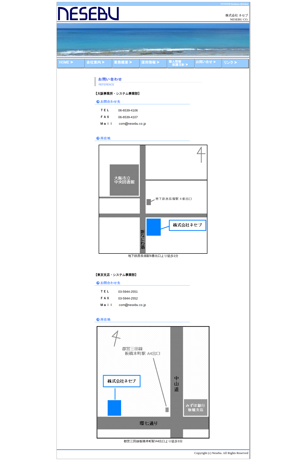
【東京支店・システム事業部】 (116, 275)
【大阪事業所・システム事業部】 (117, 93)
